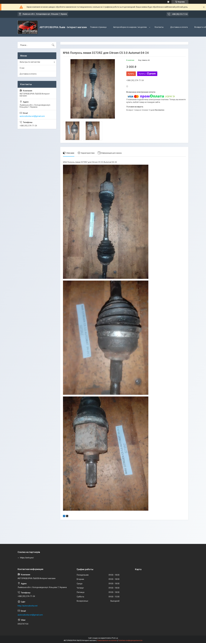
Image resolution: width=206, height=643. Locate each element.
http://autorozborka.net (27, 606)
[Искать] (53, 45)
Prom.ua (115, 638)
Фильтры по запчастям (30, 62)
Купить (131, 74)
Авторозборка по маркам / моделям (130, 27)
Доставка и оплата (179, 27)
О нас (22, 68)
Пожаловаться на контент (107, 640)
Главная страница (98, 27)
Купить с (147, 74)
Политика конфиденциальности (130, 640)
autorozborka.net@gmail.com (32, 116)
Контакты (159, 27)
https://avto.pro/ (27, 558)
